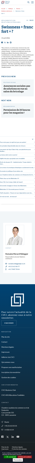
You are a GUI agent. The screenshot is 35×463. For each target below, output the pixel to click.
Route (5, 422)
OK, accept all (10, 457)
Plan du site (5, 337)
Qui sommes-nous (7, 362)
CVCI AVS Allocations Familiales (12, 395)
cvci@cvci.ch (7, 430)
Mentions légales (7, 347)
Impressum (5, 352)
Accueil (3, 8)
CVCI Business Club (8, 390)
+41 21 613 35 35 (9, 426)
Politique (10, 8)
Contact (4, 342)
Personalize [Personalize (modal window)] (18, 460)
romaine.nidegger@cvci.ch (15, 263)
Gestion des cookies (8, 377)
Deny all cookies (24, 457)
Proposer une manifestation (11, 367)
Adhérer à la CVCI (7, 357)
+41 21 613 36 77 (12, 266)
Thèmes (18, 8)
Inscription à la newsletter (10, 372)
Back (32, 20)
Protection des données (19, 449)
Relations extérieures (6, 11)
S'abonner (9, 323)
